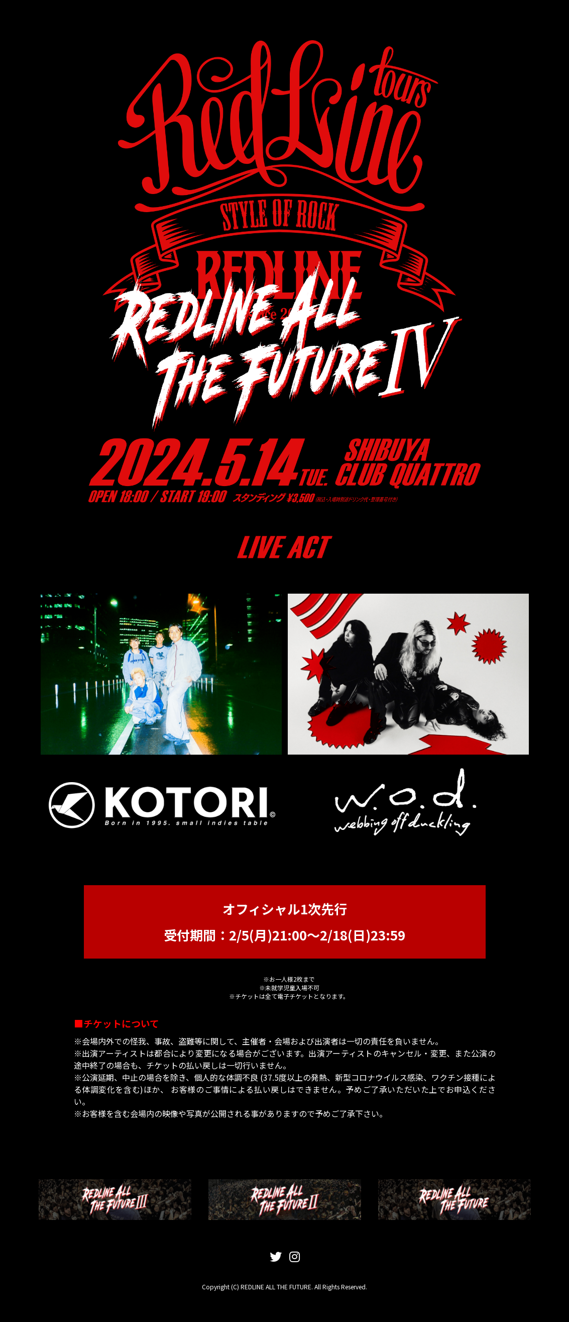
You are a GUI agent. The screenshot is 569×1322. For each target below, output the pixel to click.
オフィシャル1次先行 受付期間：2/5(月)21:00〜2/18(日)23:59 (284, 921)
